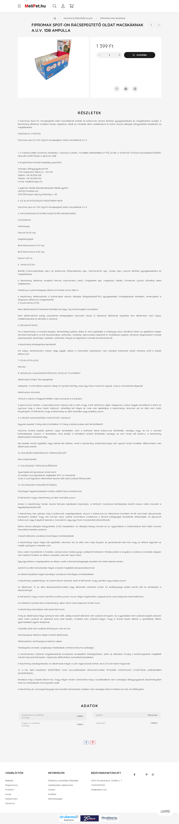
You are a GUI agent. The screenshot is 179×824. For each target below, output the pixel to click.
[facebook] (86, 742)
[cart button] (72, 6)
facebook (134, 775)
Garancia (10, 803)
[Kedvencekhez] (117, 89)
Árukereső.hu (69, 820)
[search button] (54, 6)
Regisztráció (11, 785)
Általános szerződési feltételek (63, 780)
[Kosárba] (139, 55)
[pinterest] (92, 742)
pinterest (147, 775)
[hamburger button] (19, 6)
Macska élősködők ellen (78, 18)
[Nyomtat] (135, 89)
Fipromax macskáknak (112, 18)
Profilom (9, 789)
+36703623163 (98, 785)
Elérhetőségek (55, 799)
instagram (153, 775)
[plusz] (119, 55)
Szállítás (52, 794)
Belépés (9, 780)
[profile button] (63, 6)
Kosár (8, 794)
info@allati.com (99, 789)
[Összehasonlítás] (126, 89)
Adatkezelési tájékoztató (60, 785)
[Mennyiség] (109, 55)
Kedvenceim (11, 799)
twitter (141, 775)
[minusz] (99, 55)
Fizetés (51, 789)
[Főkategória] (55, 18)
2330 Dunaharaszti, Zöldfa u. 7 (106, 780)
